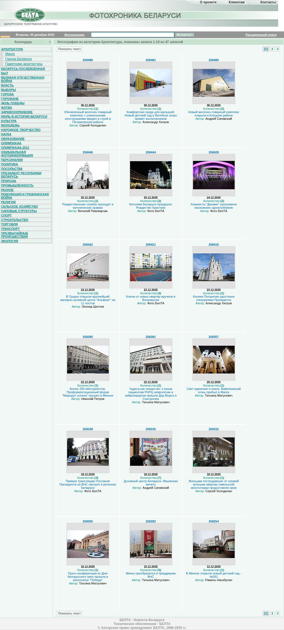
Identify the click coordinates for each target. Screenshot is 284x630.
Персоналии (12, 159)
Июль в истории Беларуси (24, 116)
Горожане (10, 98)
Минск (10, 54)
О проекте (208, 2)
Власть (7, 85)
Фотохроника (74, 34)
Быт (4, 73)
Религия (8, 202)
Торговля (9, 224)
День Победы (12, 103)
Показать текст (69, 49)
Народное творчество (20, 129)
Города (7, 94)
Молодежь (10, 125)
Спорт (6, 215)
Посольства (12, 168)
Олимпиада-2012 (15, 147)
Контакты (268, 2)
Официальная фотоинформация (17, 153)
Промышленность (17, 185)
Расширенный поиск (261, 34)
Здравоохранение (17, 112)
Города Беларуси (18, 59)
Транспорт (10, 228)
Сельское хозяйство (19, 206)
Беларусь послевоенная (23, 68)
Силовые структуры (19, 211)
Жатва (6, 107)
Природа (8, 181)
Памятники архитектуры (23, 64)
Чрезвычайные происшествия (14, 234)
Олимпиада (11, 143)
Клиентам (237, 2)
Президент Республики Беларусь (21, 174)
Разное (7, 189)
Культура (9, 121)
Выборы (8, 89)
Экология (9, 241)
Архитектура (12, 49)
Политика (9, 164)
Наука (6, 134)
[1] (266, 49)
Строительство (14, 219)
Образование (13, 138)
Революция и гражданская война (25, 196)
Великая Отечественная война (22, 79)
